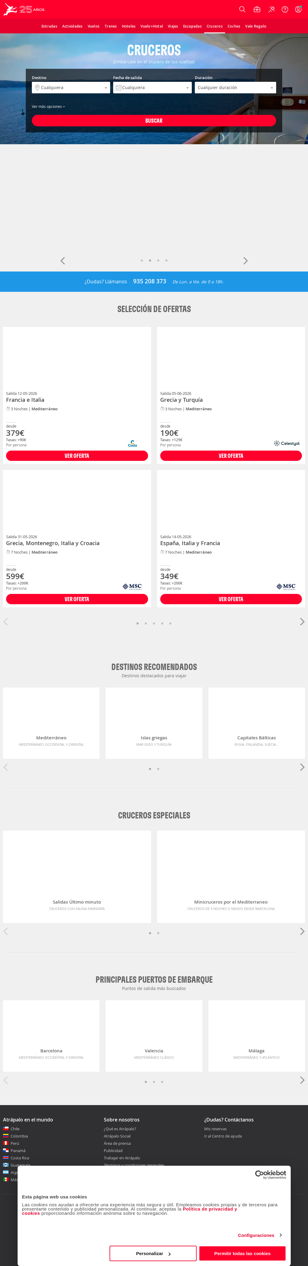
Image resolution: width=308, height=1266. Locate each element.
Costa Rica (20, 1158)
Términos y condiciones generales (134, 1165)
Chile (15, 1128)
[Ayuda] (285, 9)
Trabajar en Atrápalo (122, 1158)
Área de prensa (117, 1143)
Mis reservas (215, 1129)
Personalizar (153, 1253)
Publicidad (113, 1150)
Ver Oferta (77, 455)
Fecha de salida (127, 77)
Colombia (19, 1136)
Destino (39, 77)
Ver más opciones (48, 106)
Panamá (18, 1150)
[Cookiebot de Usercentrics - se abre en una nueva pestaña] (259, 1174)
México (17, 1179)
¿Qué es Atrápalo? (120, 1128)
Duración (203, 77)
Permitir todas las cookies (242, 1253)
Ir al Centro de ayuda (223, 1136)
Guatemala (20, 1165)
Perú (15, 1143)
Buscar (153, 120)
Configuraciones (256, 1235)
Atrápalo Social (117, 1136)
